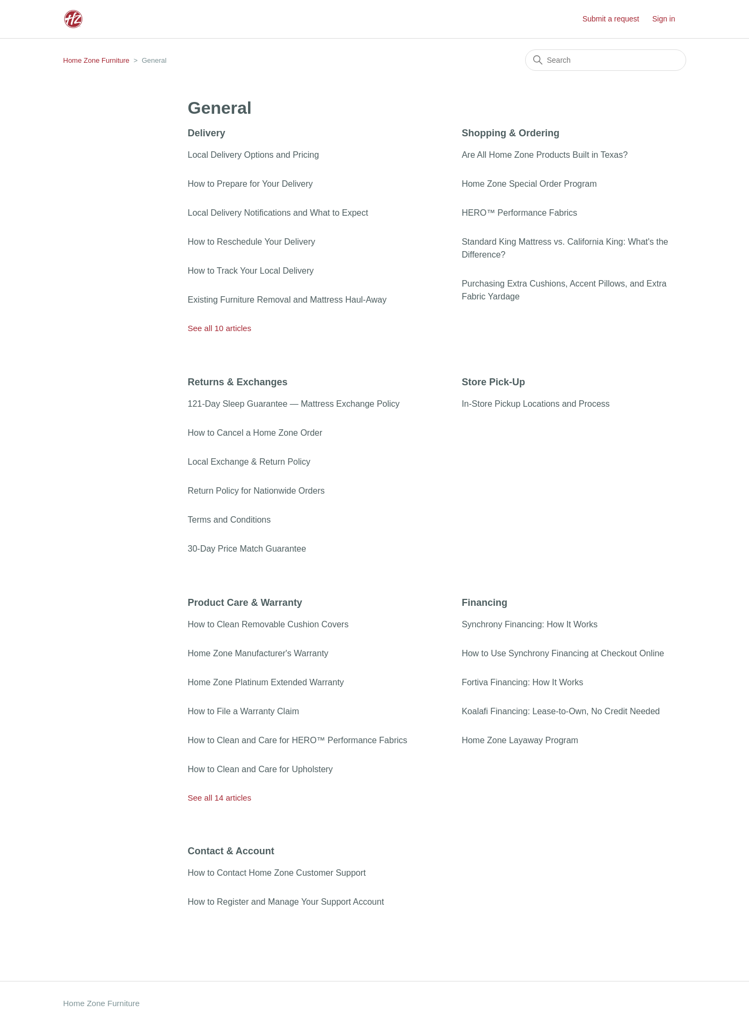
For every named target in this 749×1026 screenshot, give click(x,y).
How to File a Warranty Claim (243, 711)
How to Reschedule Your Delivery (251, 241)
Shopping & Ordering (510, 133)
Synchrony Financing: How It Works (530, 624)
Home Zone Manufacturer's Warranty (258, 653)
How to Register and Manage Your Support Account (286, 901)
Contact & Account (231, 851)
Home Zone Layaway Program (520, 740)
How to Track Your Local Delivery (251, 270)
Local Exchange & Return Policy (249, 461)
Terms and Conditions (229, 519)
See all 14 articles (219, 797)
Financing (484, 602)
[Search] (605, 60)
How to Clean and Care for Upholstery (260, 769)
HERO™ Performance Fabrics (519, 212)
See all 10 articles (219, 328)
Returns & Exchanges (238, 382)
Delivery (207, 133)
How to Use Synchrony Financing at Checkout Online (563, 653)
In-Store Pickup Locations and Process (536, 403)
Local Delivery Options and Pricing (253, 154)
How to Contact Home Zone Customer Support (277, 872)
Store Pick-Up (493, 382)
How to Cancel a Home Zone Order (255, 432)
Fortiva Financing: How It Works (522, 682)
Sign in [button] (663, 18)
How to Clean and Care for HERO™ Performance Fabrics (298, 740)
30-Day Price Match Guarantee (247, 548)
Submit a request (611, 18)
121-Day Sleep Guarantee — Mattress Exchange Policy (294, 403)
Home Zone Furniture (96, 60)
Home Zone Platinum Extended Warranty (266, 682)
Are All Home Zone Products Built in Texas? (545, 154)
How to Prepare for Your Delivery (250, 183)
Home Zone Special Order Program (529, 183)
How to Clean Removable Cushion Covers (268, 624)
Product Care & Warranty (245, 602)
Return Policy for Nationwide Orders (256, 490)
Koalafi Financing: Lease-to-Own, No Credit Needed (561, 711)
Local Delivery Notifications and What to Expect (278, 212)
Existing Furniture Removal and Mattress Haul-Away (287, 299)
